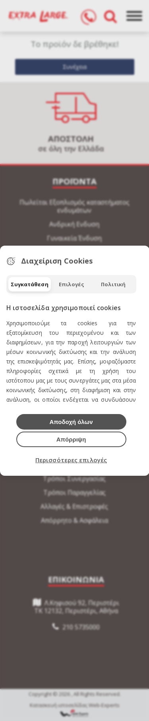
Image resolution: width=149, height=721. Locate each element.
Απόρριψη (71, 439)
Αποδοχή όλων (71, 421)
